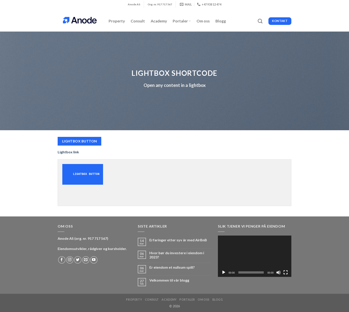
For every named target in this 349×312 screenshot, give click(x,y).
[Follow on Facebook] (61, 260)
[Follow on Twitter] (77, 260)
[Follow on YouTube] (93, 260)
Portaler (182, 21)
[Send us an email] (85, 260)
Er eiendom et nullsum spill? (172, 267)
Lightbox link (68, 152)
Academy (159, 21)
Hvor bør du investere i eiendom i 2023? (176, 255)
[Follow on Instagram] (69, 260)
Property (117, 21)
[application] (254, 256)
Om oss (203, 21)
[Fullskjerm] (285, 272)
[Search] (260, 21)
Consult (138, 21)
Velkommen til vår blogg (169, 280)
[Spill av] (223, 272)
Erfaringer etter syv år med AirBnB (178, 240)
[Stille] (278, 272)
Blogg (220, 21)
